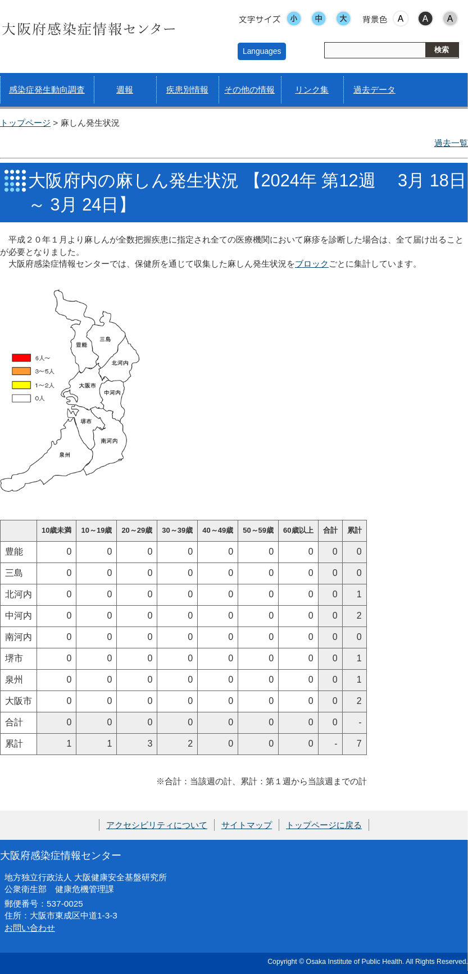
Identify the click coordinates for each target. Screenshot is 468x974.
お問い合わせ (29, 927)
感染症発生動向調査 (47, 89)
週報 (124, 89)
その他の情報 (249, 89)
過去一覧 (451, 143)
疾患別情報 (187, 89)
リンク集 (312, 89)
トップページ (25, 122)
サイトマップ (246, 825)
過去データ (374, 89)
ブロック (312, 263)
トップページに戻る (324, 825)
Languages (262, 51)
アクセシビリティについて (156, 825)
